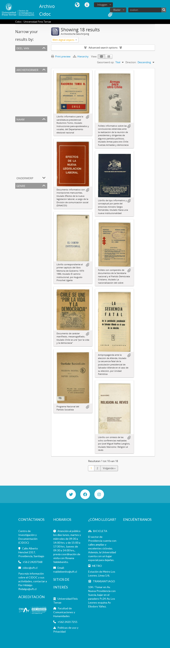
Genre (20, 185)
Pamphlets (22, 200)
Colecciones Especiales (29, 58)
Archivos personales (27, 62)
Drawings (21, 209)
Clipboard (110, 14)
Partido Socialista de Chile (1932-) (35, 147)
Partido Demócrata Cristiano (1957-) (36, 84)
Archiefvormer (27, 69)
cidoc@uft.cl (30, 567)
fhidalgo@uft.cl (27, 589)
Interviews (22, 214)
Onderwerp (24, 177)
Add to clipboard (87, 117)
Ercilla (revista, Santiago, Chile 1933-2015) (39, 157)
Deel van (22, 47)
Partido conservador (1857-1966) (34, 98)
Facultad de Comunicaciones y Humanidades (64, 612)
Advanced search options (103, 47)
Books (19, 205)
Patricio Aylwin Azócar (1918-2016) (35, 166)
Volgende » (109, 468)
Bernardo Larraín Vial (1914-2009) (35, 112)
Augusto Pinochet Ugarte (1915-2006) (37, 89)
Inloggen (102, 4)
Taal (77, 5)
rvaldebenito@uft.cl (65, 571)
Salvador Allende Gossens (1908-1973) (37, 143)
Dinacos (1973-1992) (27, 103)
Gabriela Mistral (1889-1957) (32, 161)
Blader (117, 10)
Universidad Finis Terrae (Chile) (33, 79)
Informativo (23, 195)
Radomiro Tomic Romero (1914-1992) (37, 93)
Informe (20, 223)
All (17, 53)
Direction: (130, 62)
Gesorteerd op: (105, 62)
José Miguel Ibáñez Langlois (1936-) (36, 107)
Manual (20, 219)
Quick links (87, 5)
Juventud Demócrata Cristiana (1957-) (37, 171)
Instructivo (22, 228)
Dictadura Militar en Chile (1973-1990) (37, 129)
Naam (20, 119)
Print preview (60, 56)
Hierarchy (81, 56)
